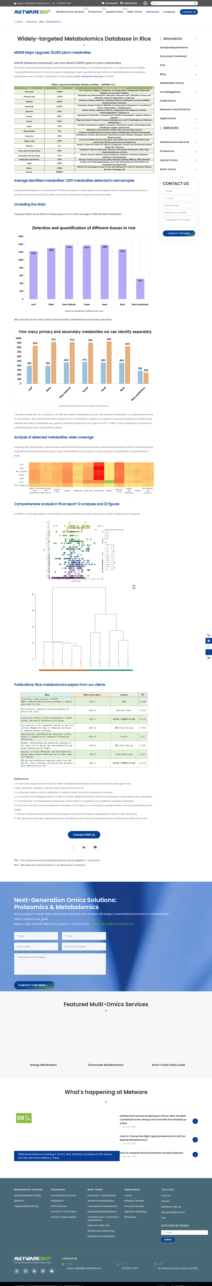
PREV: (59, 860)
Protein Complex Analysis (64, 1214)
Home (20, 21)
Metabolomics (55, 21)
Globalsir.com (192, 1282)
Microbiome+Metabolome (101, 1197)
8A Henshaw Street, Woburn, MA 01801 (178, 1265)
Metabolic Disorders (135, 1197)
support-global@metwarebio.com (33, 3)
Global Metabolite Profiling (28, 1191)
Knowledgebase (171, 93)
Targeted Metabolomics (27, 1202)
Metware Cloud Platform (170, 113)
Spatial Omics (169, 166)
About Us (166, 1191)
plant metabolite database (89, 76)
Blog (42, 21)
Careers (165, 1197)
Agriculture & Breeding (136, 1208)
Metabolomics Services (176, 148)
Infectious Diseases (134, 1202)
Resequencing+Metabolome (103, 1208)
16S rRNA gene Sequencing (101, 1228)
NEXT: (52, 865)
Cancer (128, 1191)
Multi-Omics (168, 176)
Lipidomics (19, 1197)
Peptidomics (57, 1197)
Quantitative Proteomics (64, 1191)
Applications (169, 124)
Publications (130, 3)
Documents (111, 3)
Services (172, 134)
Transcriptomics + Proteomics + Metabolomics (104, 1215)
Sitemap (160, 1282)
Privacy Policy (178, 1282)
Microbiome (130, 1214)
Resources (32, 21)
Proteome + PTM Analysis (64, 1208)
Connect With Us (84, 835)
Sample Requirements (175, 48)
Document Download (174, 57)
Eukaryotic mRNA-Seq (99, 1222)
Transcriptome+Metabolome (103, 1202)
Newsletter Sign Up (171, 1202)
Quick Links (168, 1186)
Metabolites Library (173, 84)
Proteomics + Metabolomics (103, 1191)
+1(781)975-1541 (63, 3)
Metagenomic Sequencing (101, 1233)
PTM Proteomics (59, 1202)
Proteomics (168, 157)
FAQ (162, 66)
